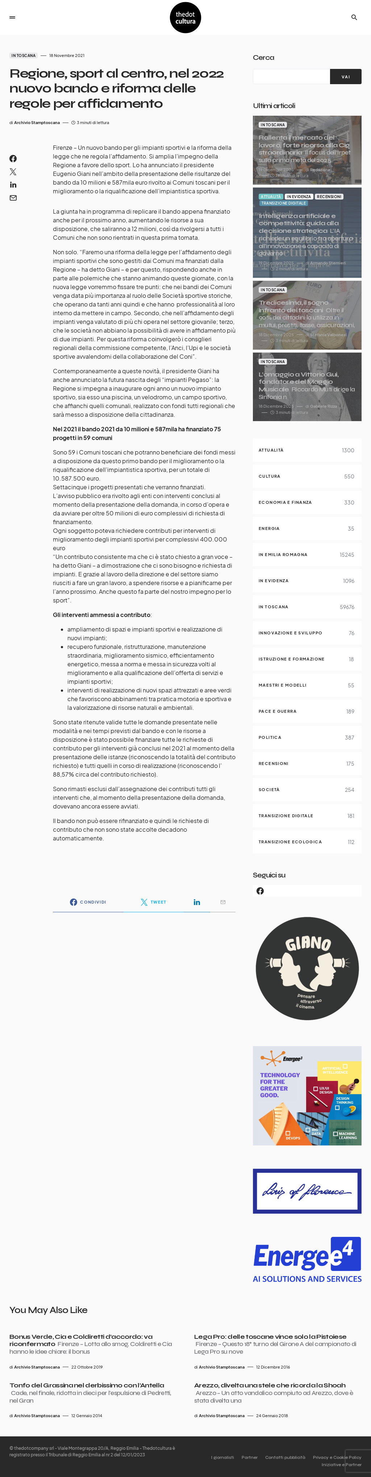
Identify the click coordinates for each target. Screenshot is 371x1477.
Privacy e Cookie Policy (337, 1457)
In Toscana (24, 55)
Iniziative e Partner (342, 1464)
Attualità (271, 196)
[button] (12, 17)
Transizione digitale (284, 203)
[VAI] (346, 76)
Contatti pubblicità (281, 1457)
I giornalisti (210, 1457)
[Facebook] (307, 891)
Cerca (263, 57)
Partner (242, 1457)
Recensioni (329, 196)
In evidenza (299, 196)
